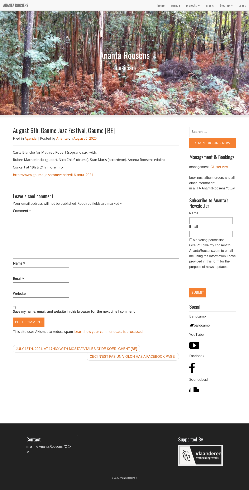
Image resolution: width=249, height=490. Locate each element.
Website (19, 293)
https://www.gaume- (29, 174)
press (242, 5)
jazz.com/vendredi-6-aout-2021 (69, 174)
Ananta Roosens (15, 5)
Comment (22, 210)
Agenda (31, 138)
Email (18, 278)
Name (19, 263)
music (210, 5)
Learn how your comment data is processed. (108, 331)
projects (193, 5)
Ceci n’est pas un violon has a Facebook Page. (133, 356)
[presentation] (211, 274)
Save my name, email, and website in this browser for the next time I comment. (74, 311)
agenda (175, 5)
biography (226, 5)
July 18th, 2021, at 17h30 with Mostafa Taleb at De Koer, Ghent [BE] (76, 349)
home (160, 5)
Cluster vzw (219, 167)
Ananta (62, 138)
